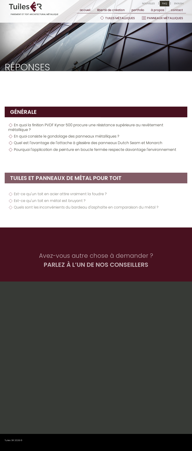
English (179, 3)
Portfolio (137, 10)
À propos (157, 10)
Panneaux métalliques (162, 18)
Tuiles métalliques (117, 18)
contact (177, 10)
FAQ (164, 3)
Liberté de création (111, 10)
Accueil (85, 10)
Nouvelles (148, 3)
